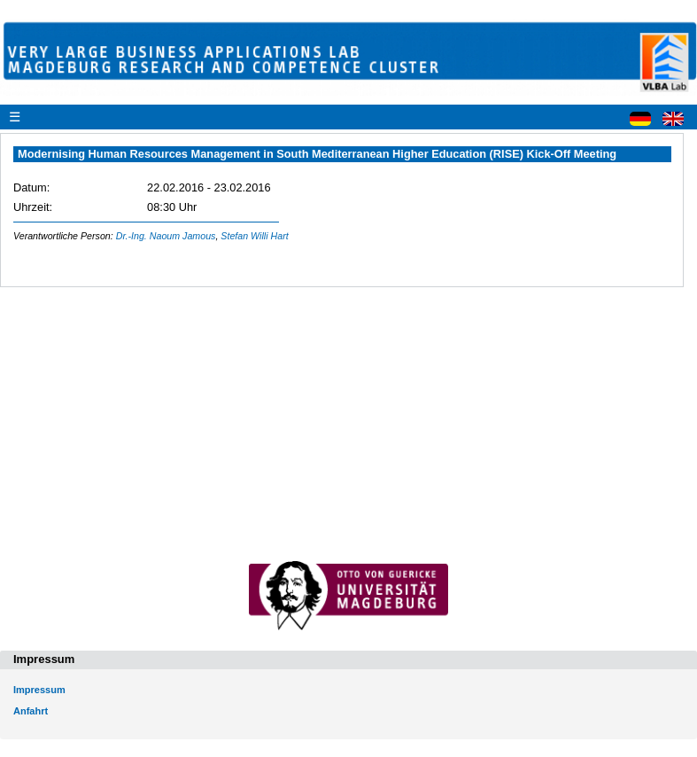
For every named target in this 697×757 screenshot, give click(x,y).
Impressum (39, 689)
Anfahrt (30, 711)
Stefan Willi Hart (254, 235)
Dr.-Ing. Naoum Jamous (166, 235)
